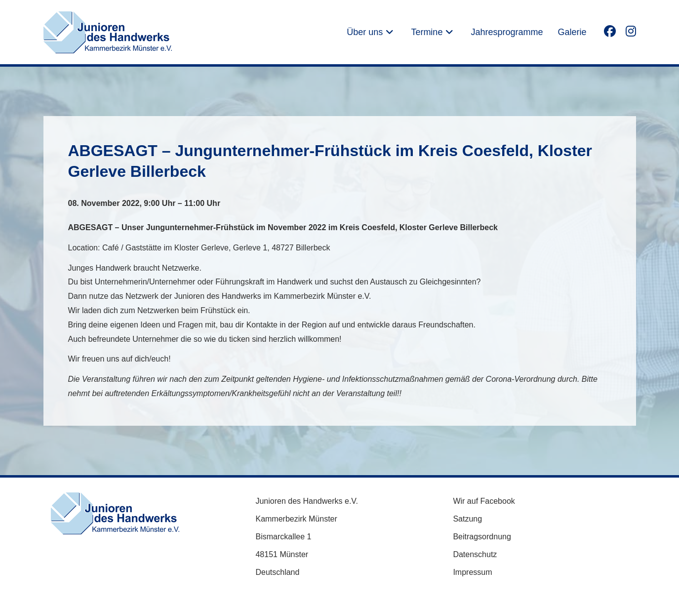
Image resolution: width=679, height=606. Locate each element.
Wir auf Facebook (484, 501)
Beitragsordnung (482, 536)
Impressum (472, 572)
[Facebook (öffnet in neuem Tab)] (610, 31)
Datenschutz (475, 554)
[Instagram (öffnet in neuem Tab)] (631, 31)
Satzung (467, 519)
